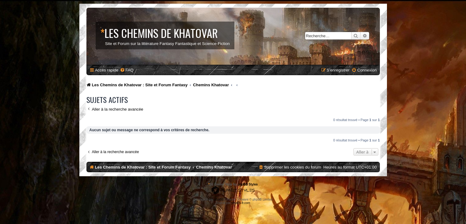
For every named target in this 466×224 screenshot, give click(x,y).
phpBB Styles (248, 184)
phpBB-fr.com (241, 203)
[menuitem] (126, 70)
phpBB (219, 199)
